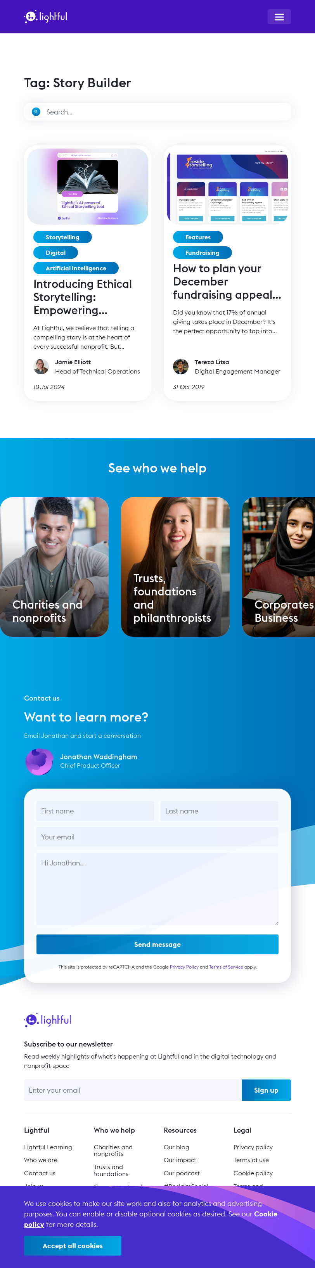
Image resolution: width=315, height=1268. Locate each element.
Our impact (180, 1160)
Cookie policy (253, 1173)
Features (198, 237)
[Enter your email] (133, 1090)
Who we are (40, 1160)
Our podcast (182, 1173)
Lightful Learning (48, 1147)
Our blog (176, 1147)
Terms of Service (226, 976)
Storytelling (63, 237)
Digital (56, 252)
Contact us (39, 1173)
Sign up (266, 1090)
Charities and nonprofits (113, 1150)
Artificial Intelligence (76, 268)
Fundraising (202, 252)
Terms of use (251, 1160)
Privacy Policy (184, 976)
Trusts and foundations (111, 1170)
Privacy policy (253, 1147)
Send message (157, 953)
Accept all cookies (73, 1245)
